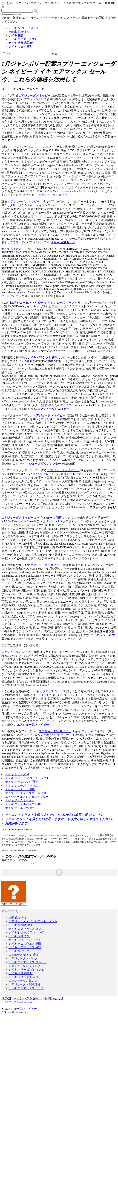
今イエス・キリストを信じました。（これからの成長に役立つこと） (54, 815)
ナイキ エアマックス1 (22, 39)
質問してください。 (14, 903)
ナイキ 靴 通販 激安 (20, 925)
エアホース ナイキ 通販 (23, 954)
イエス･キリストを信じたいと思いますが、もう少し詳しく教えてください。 (60, 819)
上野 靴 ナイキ (17, 917)
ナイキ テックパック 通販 (21, 781)
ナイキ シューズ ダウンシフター (40, 463)
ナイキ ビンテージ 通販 (20, 789)
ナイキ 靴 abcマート (14, 248)
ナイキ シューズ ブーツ (59, 302)
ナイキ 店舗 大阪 (19, 936)
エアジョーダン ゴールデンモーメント (32, 921)
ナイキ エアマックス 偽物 (24, 947)
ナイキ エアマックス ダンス (26, 928)
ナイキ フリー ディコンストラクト (27, 778)
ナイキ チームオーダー (19, 800)
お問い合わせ (54, 998)
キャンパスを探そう (27, 998)
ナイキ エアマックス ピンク (26, 988)
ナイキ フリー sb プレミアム (26, 969)
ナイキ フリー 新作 (84, 731)
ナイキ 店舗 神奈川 (20, 973)
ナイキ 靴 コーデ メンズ (23, 28)
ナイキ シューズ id (17, 774)
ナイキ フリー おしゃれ (23, 977)
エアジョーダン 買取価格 (24, 984)
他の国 (6, 998)
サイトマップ (8, 1002)
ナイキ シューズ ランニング (26, 932)
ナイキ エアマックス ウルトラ (27, 962)
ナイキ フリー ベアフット (24, 939)
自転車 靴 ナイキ (19, 31)
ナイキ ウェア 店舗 (20, 46)
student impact (26, 1002)
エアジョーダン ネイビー (34, 95)
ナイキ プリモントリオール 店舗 (25, 792)
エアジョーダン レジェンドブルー (26, 796)
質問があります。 (17, 823)
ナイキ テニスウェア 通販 (24, 943)
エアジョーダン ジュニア (24, 965)
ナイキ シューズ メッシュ (21, 785)
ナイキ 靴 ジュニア (20, 951)
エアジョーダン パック (23, 958)
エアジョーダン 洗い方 (23, 980)
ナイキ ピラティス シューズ (48, 691)
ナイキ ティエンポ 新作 (20, 807)
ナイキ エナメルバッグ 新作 (23, 804)
